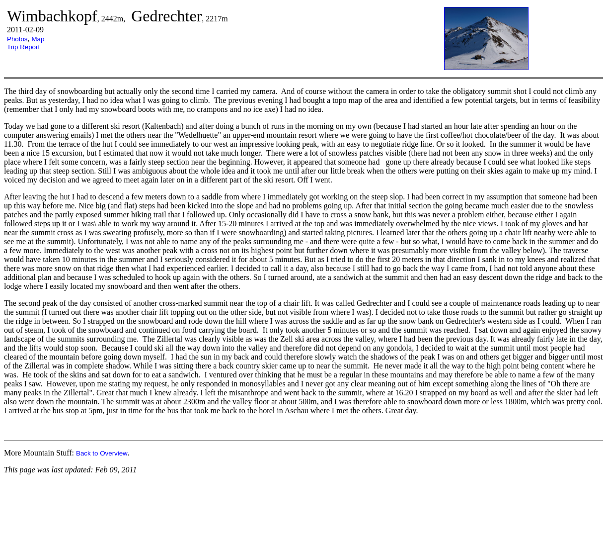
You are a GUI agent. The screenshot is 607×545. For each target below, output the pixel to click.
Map (38, 39)
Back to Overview (102, 453)
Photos (17, 39)
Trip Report (23, 47)
